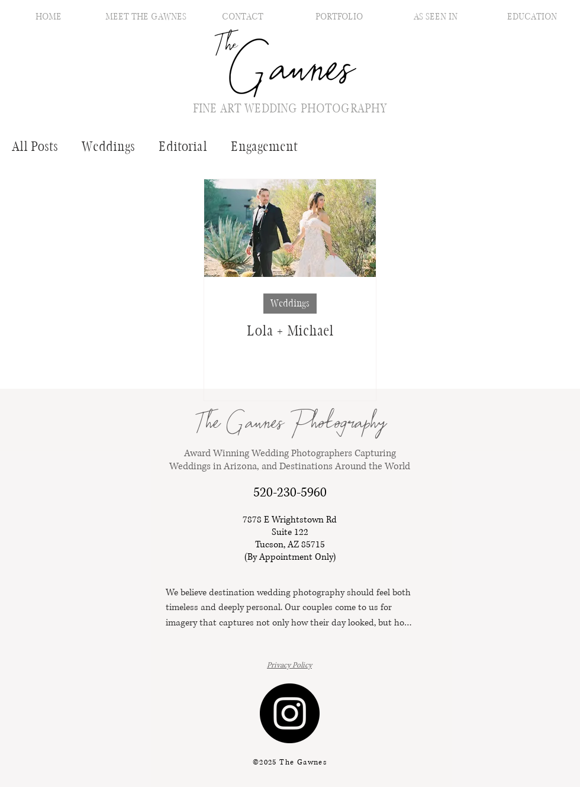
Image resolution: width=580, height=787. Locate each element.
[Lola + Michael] (290, 228)
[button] (339, 16)
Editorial (183, 146)
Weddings (108, 146)
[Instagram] (290, 713)
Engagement (264, 146)
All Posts (35, 146)
